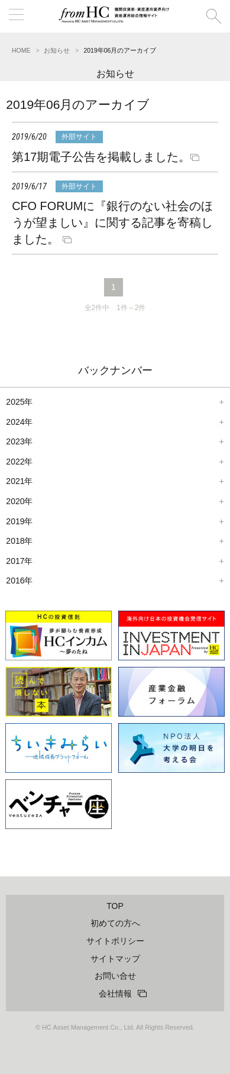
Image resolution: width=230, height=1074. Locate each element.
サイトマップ (115, 958)
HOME (21, 50)
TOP (115, 906)
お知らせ (57, 50)
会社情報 (115, 993)
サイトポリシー (115, 941)
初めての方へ (115, 923)
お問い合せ (115, 976)
